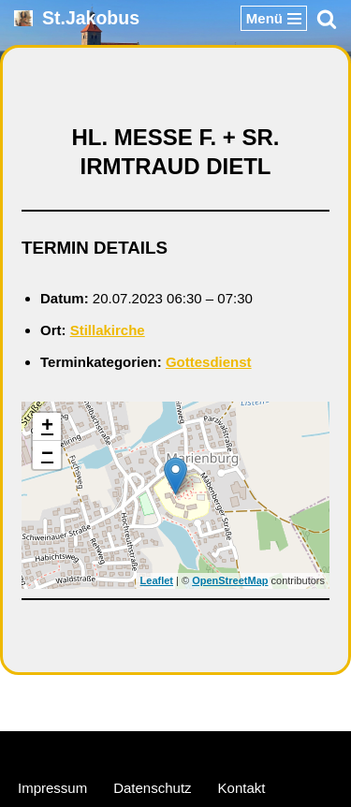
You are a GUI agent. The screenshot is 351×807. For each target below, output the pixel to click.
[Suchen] (326, 18)
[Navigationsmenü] (274, 18)
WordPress (247, 749)
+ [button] (47, 427)
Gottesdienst (209, 362)
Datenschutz (152, 788)
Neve (85, 749)
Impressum (52, 788)
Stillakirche (107, 330)
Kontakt (242, 788)
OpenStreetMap (230, 580)
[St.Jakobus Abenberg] (76, 18)
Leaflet (156, 580)
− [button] (47, 455)
